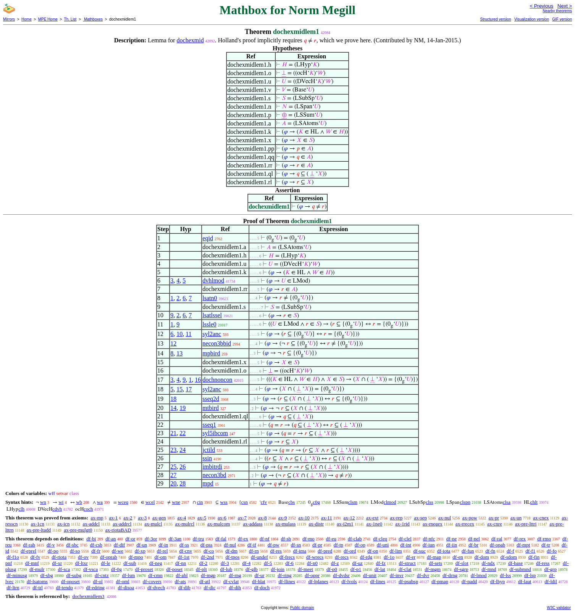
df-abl (181, 575)
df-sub (129, 563)
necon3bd (214, 475)
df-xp (140, 551)
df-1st (183, 557)
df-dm (231, 551)
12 (173, 343)
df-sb (286, 539)
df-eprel (28, 551)
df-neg (155, 563)
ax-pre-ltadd (39, 530)
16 (198, 379)
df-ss (184, 545)
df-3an (174, 539)
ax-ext (372, 518)
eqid (207, 238)
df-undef (259, 557)
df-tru (198, 539)
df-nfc (429, 539)
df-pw (273, 545)
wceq (123, 502)
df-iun (429, 545)
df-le (105, 563)
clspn (465, 502)
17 (189, 389)
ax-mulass (286, 524)
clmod (390, 502)
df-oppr (312, 575)
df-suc (419, 551)
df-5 (268, 563)
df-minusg (16, 575)
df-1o (389, 557)
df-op (360, 545)
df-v (51, 545)
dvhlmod (213, 280)
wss (224, 502)
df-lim (395, 551)
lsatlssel (212, 315)
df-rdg (366, 557)
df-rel (162, 551)
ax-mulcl (153, 524)
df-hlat (258, 581)
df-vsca (90, 569)
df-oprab (108, 557)
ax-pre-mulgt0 (78, 530)
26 (182, 466)
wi (60, 502)
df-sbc (72, 545)
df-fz (381, 563)
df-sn (296, 545)
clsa (506, 502)
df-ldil (550, 581)
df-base (515, 563)
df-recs (342, 557)
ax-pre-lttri (525, 524)
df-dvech (156, 587)
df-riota (59, 557)
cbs (291, 502)
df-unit (369, 575)
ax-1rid (402, 524)
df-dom (482, 557)
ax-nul (444, 518)
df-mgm (433, 569)
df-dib (184, 587)
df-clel (405, 539)
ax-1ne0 (374, 524)
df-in (163, 545)
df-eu (331, 539)
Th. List (70, 19)
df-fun (468, 551)
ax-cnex (541, 518)
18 (173, 398)
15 (179, 389)
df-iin (451, 545)
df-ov (83, 557)
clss (429, 502)
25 (173, 466)
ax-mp (97, 518)
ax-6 (222, 518)
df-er (410, 557)
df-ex (243, 539)
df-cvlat (231, 581)
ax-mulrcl (185, 524)
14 (173, 408)
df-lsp (530, 575)
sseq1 (209, 424)
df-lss (505, 575)
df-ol (98, 581)
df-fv (35, 557)
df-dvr (423, 575)
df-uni (383, 545)
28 (182, 483)
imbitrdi (212, 466)
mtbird (210, 408)
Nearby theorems (557, 11)
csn (244, 502)
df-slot (461, 563)
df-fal (220, 539)
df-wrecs (314, 557)
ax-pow (469, 518)
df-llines (286, 581)
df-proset (144, 569)
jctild (208, 450)
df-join (277, 569)
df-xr (57, 563)
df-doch (262, 587)
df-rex (520, 539)
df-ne (451, 539)
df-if (251, 545)
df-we (117, 551)
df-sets (435, 563)
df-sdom (509, 557)
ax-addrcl (122, 524)
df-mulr (37, 569)
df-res (276, 551)
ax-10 (304, 518)
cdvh (57, 509)
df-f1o (12, 557)
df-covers (152, 581)
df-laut (524, 581)
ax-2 (127, 518)
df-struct (407, 563)
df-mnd (488, 569)
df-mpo (135, 557)
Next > (564, 6)
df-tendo (64, 587)
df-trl (37, 587)
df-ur (260, 575)
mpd (207, 483)
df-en (457, 557)
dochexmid (190, 40)
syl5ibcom (215, 433)
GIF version (562, 19)
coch (88, 509)
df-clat (405, 569)
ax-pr (494, 518)
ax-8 (262, 518)
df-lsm (128, 575)
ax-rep (396, 518)
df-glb (252, 569)
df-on (372, 551)
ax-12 (349, 518)
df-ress (542, 563)
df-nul (230, 545)
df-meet (305, 569)
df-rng (235, 575)
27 (173, 475)
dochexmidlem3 (88, 596)
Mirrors (9, 19)
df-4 (246, 563)
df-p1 (355, 569)
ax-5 (201, 518)
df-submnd (520, 569)
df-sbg (46, 575)
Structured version (495, 19)
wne (176, 502)
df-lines (377, 581)
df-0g (116, 569)
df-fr (95, 551)
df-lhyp (497, 581)
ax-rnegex (433, 524)
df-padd (469, 581)
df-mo (308, 539)
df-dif (119, 545)
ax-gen (159, 518)
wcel (150, 502)
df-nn (180, 563)
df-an (110, 539)
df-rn (254, 551)
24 (182, 450)
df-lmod (479, 575)
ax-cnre (494, 524)
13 (179, 353)
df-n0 (312, 563)
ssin (207, 458)
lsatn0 (209, 298)
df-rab (29, 545)
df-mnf (32, 563)
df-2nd (207, 557)
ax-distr (316, 524)
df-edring (95, 587)
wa (100, 502)
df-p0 (331, 569)
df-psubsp (408, 581)
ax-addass (252, 524)
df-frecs (287, 557)
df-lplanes (318, 581)
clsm (353, 502)
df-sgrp (461, 569)
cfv (264, 502)
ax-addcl (91, 524)
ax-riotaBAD (118, 530)
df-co (209, 551)
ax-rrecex (464, 524)
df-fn (490, 551)
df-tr (545, 545)
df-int (405, 545)
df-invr (397, 575)
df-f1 (530, 551)
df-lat (380, 569)
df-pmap (439, 581)
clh (21, 509)
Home (26, 19)
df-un (141, 545)
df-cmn (155, 575)
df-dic (209, 587)
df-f (510, 551)
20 (173, 483)
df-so (75, 551)
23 (173, 450)
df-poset (174, 569)
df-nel (474, 539)
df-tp (338, 545)
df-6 (289, 563)
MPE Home (48, 19)
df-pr (317, 545)
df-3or (151, 539)
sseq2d (210, 398)
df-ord (350, 551)
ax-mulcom (218, 524)
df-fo (552, 551)
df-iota (444, 551)
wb (79, 502)
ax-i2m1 (345, 524)
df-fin (534, 557)
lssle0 (209, 324)
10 (179, 334)
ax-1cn (37, 524)
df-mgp (208, 575)
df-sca (64, 569)
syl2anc (211, 334)
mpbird (211, 353)
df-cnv (185, 551)
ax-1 (113, 518)
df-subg (73, 575)
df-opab (497, 545)
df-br (473, 545)
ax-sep (420, 518)
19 (182, 408)
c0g (316, 502)
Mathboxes (93, 19)
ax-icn (63, 524)
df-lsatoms (37, 581)
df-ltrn (12, 587)
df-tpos (233, 557)
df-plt (201, 569)
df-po (53, 551)
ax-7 (242, 518)
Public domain (302, 608)
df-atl (204, 581)
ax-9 (282, 518)
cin (200, 502)
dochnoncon (217, 379)
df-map (434, 557)
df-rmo (544, 539)
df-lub (226, 569)
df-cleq (380, 539)
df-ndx (488, 563)
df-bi (91, 539)
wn (43, 502)
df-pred (325, 551)
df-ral (496, 539)
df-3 (225, 563)
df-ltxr (81, 563)
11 (188, 334)
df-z (335, 563)
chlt (534, 502)
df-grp (550, 569)
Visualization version (531, 19)
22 (182, 433)
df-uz (357, 563)
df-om (160, 557)
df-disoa (126, 587)
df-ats (180, 581)
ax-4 (181, 518)
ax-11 (326, 518)
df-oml (122, 581)
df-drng (450, 575)
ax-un (516, 518)
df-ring (284, 575)
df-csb (96, 545)
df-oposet (70, 581)
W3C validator (559, 608)
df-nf (265, 539)
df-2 (203, 563)
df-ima (300, 551)
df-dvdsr (341, 575)
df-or (130, 539)
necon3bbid (216, 343)
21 (173, 433)
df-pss (206, 545)
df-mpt (523, 545)
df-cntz (102, 575)
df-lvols (349, 581)
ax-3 (142, 518)
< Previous (541, 6)
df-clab (355, 539)
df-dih (235, 587)
